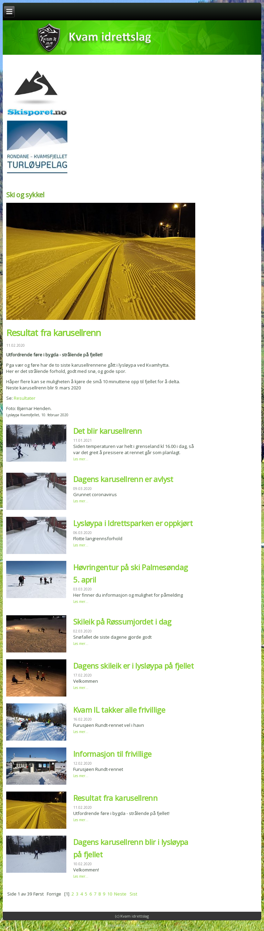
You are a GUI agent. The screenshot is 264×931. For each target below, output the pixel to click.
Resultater (24, 398)
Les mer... (80, 459)
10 (109, 894)
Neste (120, 894)
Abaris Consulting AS (141, 926)
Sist (133, 894)
